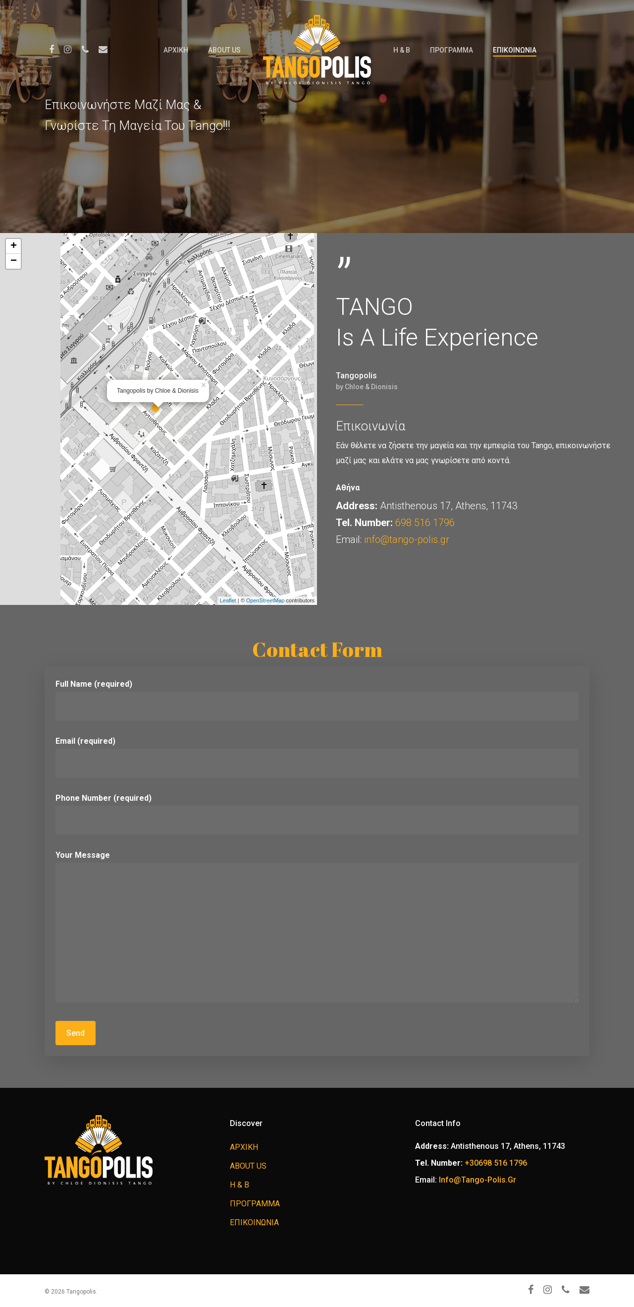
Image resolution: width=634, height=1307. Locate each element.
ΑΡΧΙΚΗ (175, 50)
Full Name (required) (317, 699)
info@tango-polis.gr (406, 539)
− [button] (13, 261)
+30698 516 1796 (496, 1163)
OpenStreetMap (265, 600)
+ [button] (13, 246)
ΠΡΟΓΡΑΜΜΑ (451, 50)
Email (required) (317, 756)
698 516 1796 (425, 523)
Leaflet (228, 600)
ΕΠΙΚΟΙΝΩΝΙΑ (514, 50)
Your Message (317, 929)
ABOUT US (224, 50)
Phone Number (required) (317, 813)
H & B (401, 50)
